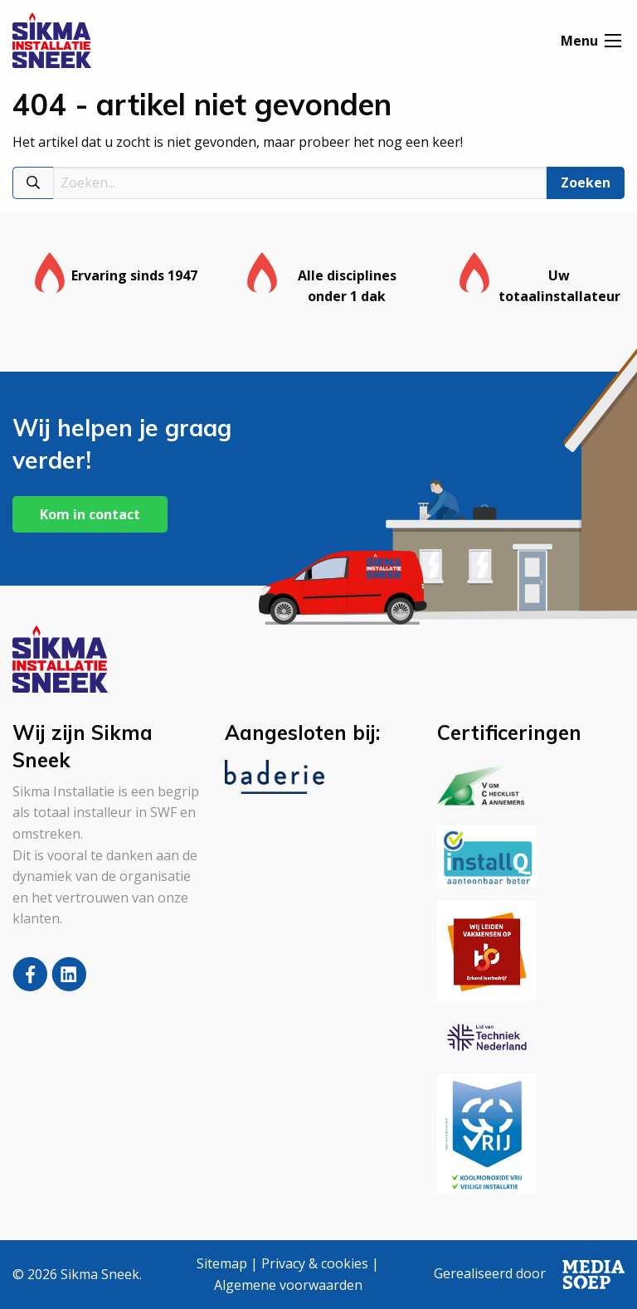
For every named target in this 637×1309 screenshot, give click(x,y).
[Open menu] (613, 42)
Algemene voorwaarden (288, 1285)
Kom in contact (90, 514)
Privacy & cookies (314, 1263)
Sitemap (222, 1263)
